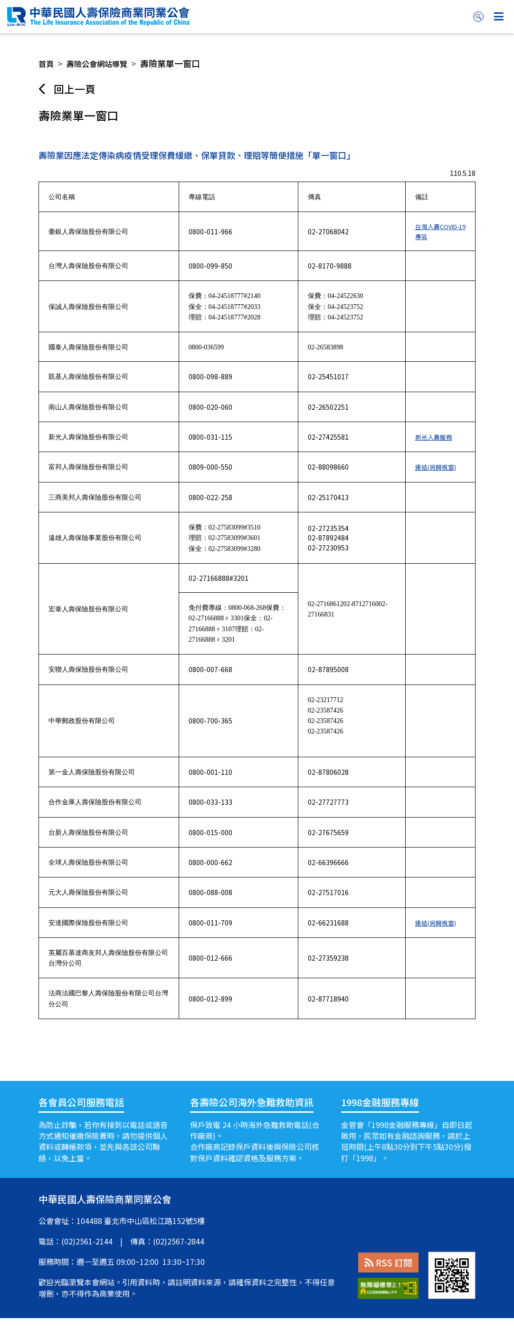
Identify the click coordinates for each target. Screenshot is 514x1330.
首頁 (47, 63)
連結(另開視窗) (436, 478)
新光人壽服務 (434, 448)
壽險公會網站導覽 (102, 63)
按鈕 (499, 16)
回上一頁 (77, 89)
